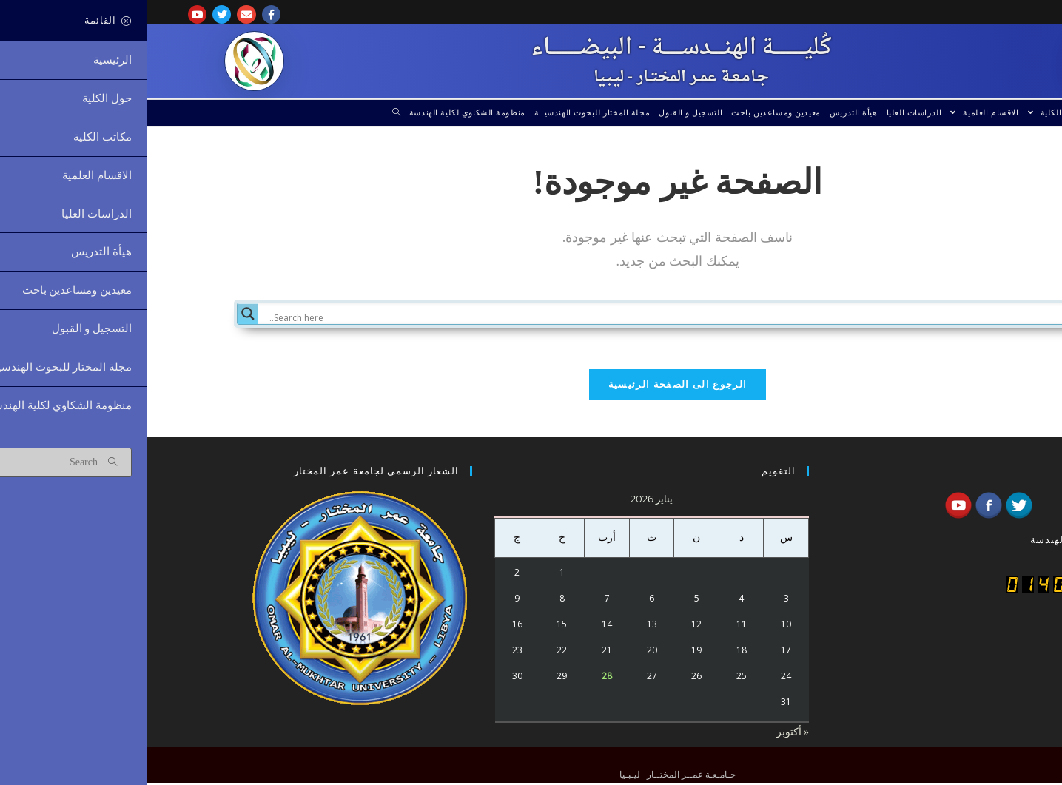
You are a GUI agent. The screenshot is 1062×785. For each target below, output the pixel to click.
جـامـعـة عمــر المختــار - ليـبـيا (534, 77)
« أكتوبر (646, 734)
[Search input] (545, 318)
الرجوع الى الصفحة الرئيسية (531, 387)
